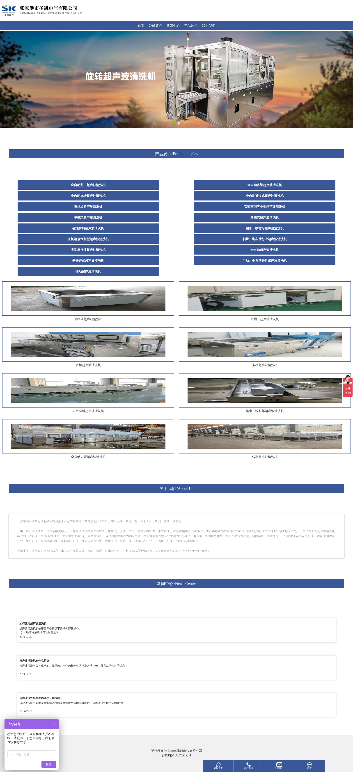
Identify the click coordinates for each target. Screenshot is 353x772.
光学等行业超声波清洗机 (88, 250)
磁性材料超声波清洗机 (88, 228)
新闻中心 (173, 25)
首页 (141, 25)
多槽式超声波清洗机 (264, 217)
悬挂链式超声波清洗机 (88, 260)
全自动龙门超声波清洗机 (88, 185)
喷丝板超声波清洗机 (88, 206)
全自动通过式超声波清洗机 (265, 196)
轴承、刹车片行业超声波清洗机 (265, 239)
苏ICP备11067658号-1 (176, 755)
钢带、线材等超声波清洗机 (265, 228)
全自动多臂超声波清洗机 (264, 185)
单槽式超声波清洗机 (88, 217)
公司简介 (155, 25)
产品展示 (191, 25)
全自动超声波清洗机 (264, 250)
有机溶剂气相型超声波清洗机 (88, 239)
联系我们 (208, 25)
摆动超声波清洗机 (88, 271)
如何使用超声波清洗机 (32, 623)
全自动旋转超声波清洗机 (88, 196)
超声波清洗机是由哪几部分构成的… (41, 698)
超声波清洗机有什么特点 (34, 660)
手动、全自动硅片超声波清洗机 (265, 260)
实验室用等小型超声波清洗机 (264, 206)
